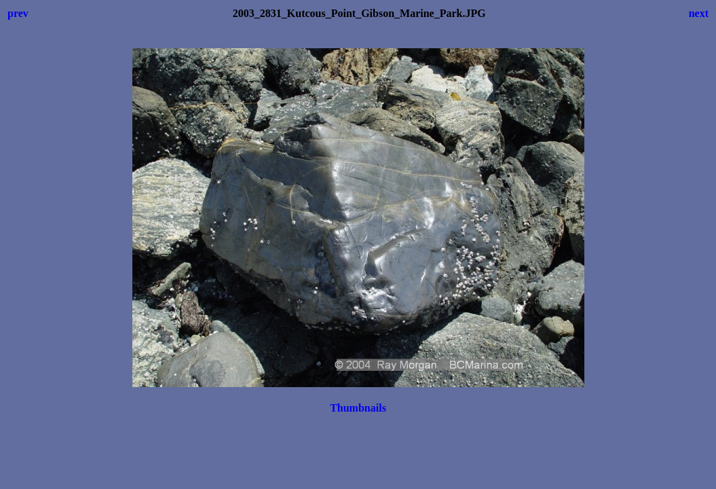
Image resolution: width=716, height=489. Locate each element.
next (699, 13)
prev (18, 13)
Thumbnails (358, 408)
